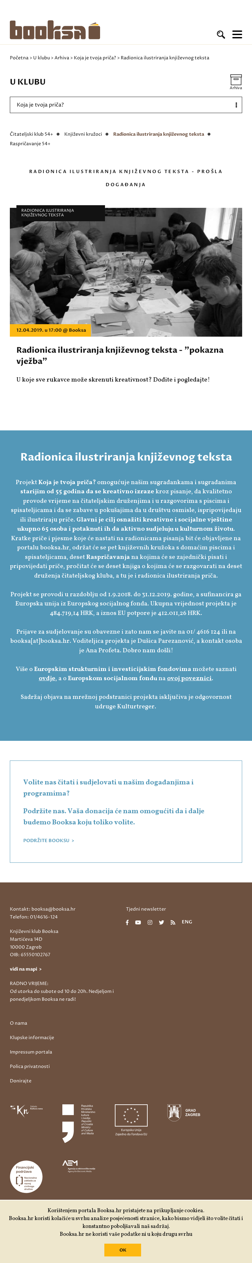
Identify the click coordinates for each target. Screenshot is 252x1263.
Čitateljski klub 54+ (31, 134)
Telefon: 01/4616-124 (34, 917)
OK (122, 1250)
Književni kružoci (83, 134)
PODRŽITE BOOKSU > (48, 841)
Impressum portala (31, 1052)
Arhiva (61, 58)
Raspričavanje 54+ (30, 144)
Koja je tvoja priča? (95, 58)
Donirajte (21, 1081)
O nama (18, 1023)
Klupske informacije (32, 1038)
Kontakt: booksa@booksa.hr (42, 909)
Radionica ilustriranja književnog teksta (158, 134)
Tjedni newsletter (146, 909)
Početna (19, 58)
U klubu (41, 58)
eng (187, 922)
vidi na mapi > (26, 969)
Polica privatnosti (30, 1066)
